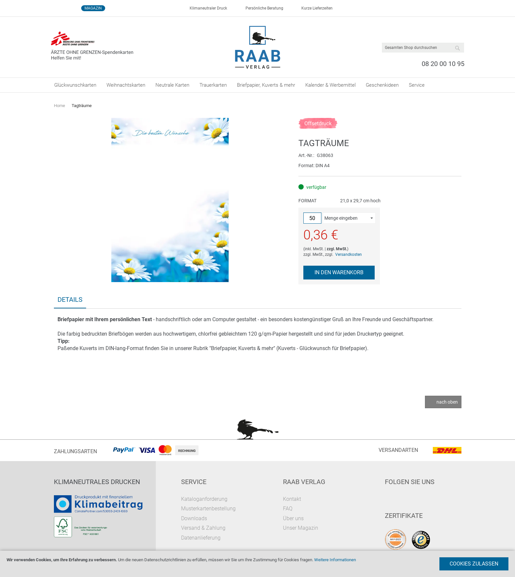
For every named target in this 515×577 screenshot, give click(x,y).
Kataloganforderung (204, 499)
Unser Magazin (300, 528)
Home (59, 105)
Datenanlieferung (201, 538)
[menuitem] (75, 85)
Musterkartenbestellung (208, 508)
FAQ (288, 508)
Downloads (194, 518)
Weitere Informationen (335, 559)
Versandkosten (348, 254)
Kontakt (292, 499)
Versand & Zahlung (203, 528)
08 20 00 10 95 (443, 64)
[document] (257, 563)
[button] (349, 218)
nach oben (447, 402)
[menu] (257, 85)
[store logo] (257, 47)
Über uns (293, 518)
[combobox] (423, 47)
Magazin (93, 8)
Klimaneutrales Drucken (97, 482)
